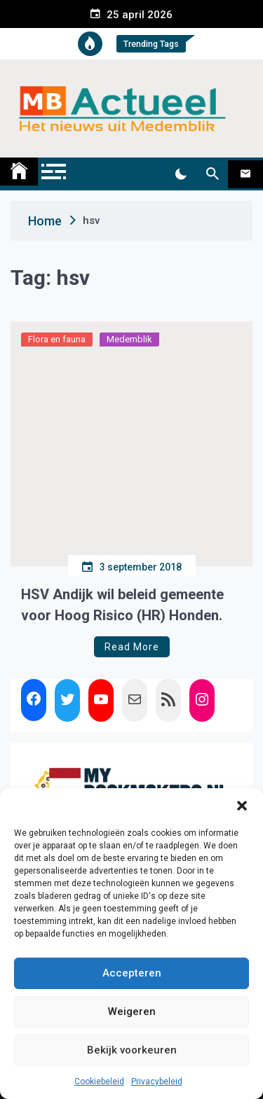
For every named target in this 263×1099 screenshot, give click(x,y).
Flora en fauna (57, 339)
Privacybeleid (156, 1081)
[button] (242, 806)
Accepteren (131, 973)
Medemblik (129, 339)
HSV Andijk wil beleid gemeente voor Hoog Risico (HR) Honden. (122, 605)
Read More (131, 646)
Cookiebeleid (99, 1081)
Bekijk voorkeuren (132, 1050)
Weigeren (132, 1011)
